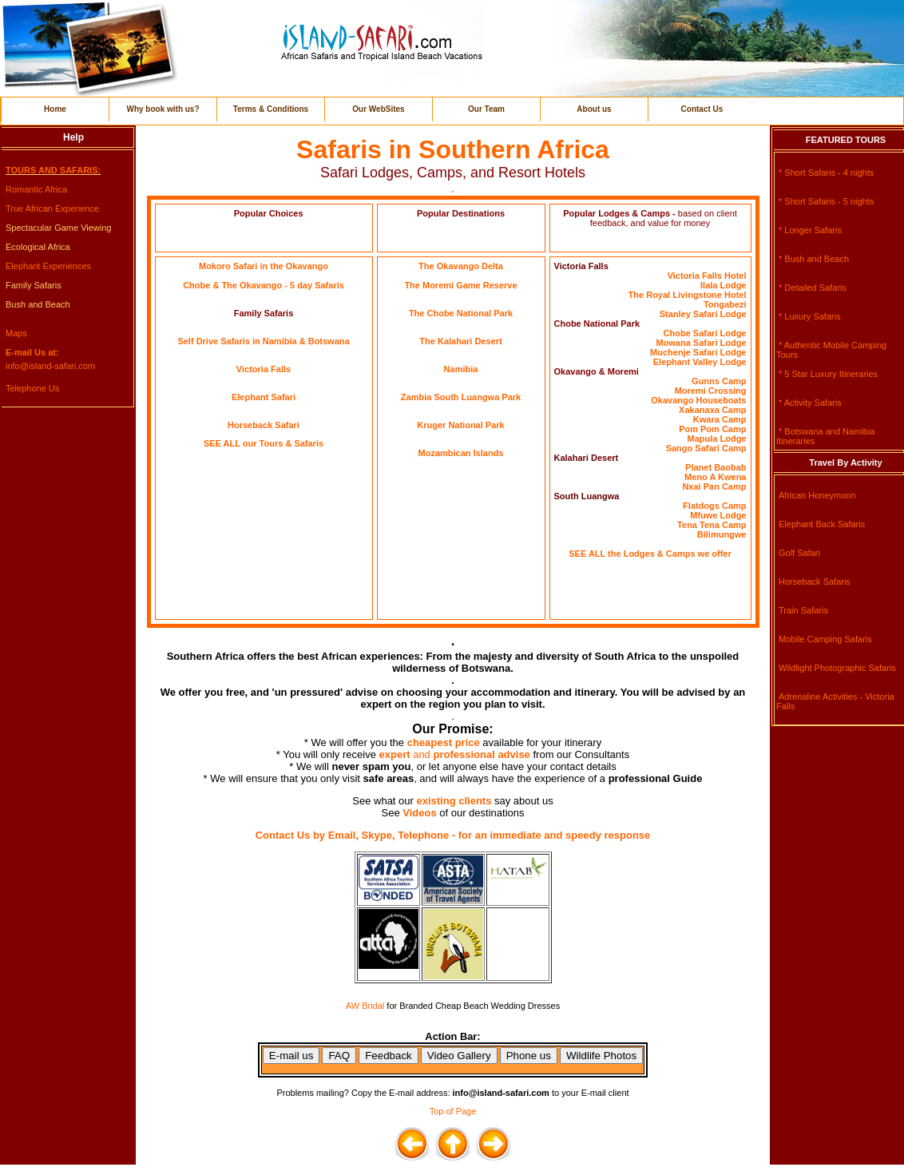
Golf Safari (799, 553)
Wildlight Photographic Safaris (837, 668)
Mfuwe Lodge (718, 515)
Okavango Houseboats (698, 400)
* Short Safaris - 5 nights (826, 201)
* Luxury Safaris (810, 316)
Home (55, 109)
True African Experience (52, 208)
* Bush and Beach (814, 259)
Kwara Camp (720, 419)
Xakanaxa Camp (712, 410)
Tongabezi (725, 304)
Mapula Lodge (717, 438)
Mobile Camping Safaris (825, 639)
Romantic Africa (36, 189)
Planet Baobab (715, 467)
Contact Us (702, 109)
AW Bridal (365, 1005)
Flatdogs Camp (714, 505)
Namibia (461, 369)
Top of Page (453, 1111)
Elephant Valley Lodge (700, 362)
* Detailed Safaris (813, 287)
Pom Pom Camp (712, 429)
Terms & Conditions (270, 109)
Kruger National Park (460, 425)
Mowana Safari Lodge (701, 342)
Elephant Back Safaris (822, 524)
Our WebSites (378, 109)
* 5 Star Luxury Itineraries (828, 374)
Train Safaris (803, 610)
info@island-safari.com (50, 366)
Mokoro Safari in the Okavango (263, 266)
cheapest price (443, 742)
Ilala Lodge (723, 285)
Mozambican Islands (461, 453)
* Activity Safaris (810, 402)
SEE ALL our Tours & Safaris (263, 443)
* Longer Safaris (810, 230)
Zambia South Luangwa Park (461, 397)
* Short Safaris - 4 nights (826, 172)
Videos (419, 813)
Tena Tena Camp (711, 525)
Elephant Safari (263, 397)
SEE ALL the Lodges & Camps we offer (650, 553)
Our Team (486, 109)
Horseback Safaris (814, 581)
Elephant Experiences (48, 266)
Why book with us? (162, 109)
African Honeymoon (817, 495)
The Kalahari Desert (460, 341)
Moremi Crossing (711, 390)
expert (396, 754)
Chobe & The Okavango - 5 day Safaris (263, 285)
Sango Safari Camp (706, 448)
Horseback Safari (263, 425)
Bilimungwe (722, 534)
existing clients (453, 801)
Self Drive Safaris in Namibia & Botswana (263, 341)
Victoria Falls (263, 369)
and (471, 754)
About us (594, 109)
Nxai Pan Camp (714, 486)
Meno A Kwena (715, 477)
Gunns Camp (719, 381)
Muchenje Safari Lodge (698, 352)
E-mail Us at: (32, 352)
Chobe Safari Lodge (705, 333)
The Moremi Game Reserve (460, 285)
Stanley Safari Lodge (703, 314)
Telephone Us (32, 388)
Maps (16, 333)
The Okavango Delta (460, 266)
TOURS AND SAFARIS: (53, 170)
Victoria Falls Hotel (707, 275)
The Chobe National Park (461, 313)
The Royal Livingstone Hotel (687, 295)
